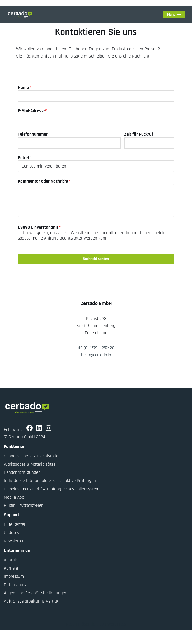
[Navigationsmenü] (174, 14)
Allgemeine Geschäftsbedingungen (35, 593)
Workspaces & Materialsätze (29, 464)
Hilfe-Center (14, 524)
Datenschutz (15, 585)
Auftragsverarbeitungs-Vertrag (31, 601)
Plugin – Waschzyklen (24, 505)
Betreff (24, 157)
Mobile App (14, 497)
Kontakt (11, 560)
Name (24, 87)
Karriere (11, 568)
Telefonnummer (33, 134)
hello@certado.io (96, 355)
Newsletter (14, 541)
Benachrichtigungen (22, 472)
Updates (11, 533)
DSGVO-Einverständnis (39, 227)
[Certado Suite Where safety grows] (19, 14)
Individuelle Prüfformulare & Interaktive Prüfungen (50, 481)
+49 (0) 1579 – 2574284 (96, 348)
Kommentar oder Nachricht (44, 181)
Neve (70, 624)
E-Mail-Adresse (32, 110)
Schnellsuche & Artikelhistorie (31, 456)
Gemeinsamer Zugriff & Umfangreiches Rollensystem (51, 489)
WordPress (116, 624)
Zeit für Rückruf (138, 134)
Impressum (14, 576)
